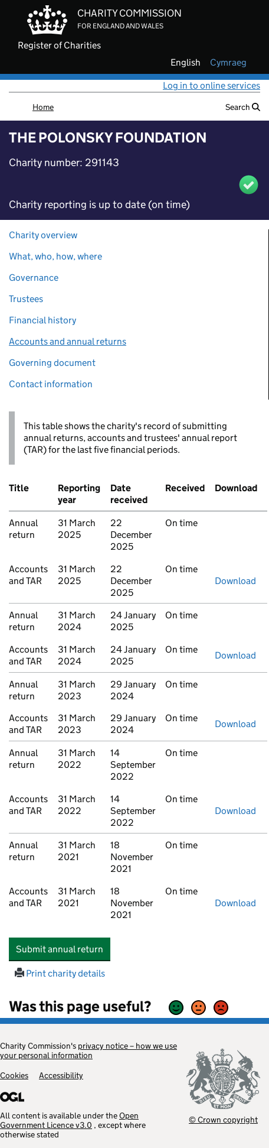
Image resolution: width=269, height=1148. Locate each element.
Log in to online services (211, 85)
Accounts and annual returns (67, 341)
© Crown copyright (223, 1119)
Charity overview (43, 235)
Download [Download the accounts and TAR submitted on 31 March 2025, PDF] (235, 580)
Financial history (42, 320)
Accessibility (61, 1075)
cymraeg (228, 62)
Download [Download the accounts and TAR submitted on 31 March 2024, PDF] (235, 655)
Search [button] (242, 107)
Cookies (14, 1075)
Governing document (52, 362)
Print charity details (60, 973)
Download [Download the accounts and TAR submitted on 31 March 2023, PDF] (235, 723)
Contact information (51, 384)
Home (43, 107)
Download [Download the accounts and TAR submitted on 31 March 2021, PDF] (235, 903)
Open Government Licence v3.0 (69, 1120)
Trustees (26, 298)
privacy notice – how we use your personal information (88, 1050)
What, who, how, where (55, 256)
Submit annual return (63, 949)
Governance (33, 277)
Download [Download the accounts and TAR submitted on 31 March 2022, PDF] (235, 810)
